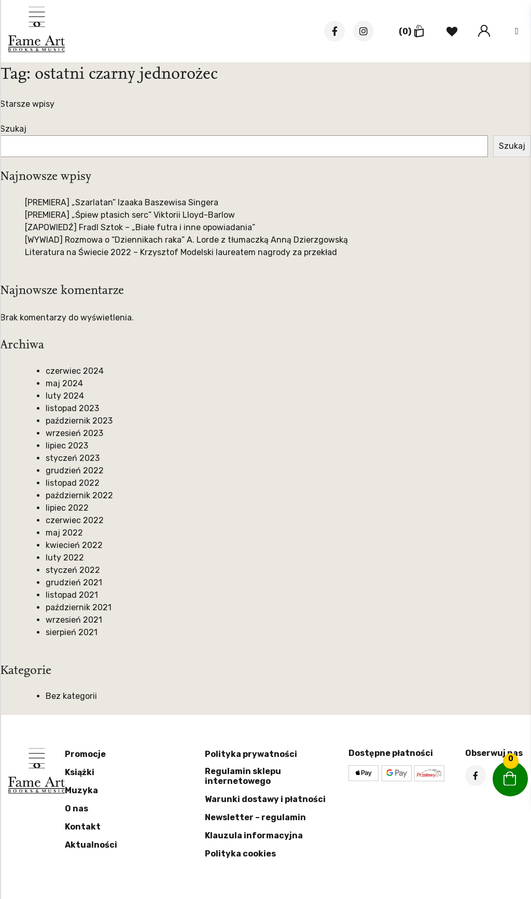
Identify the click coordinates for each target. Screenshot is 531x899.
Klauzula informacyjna (254, 835)
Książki (79, 772)
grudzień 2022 (75, 470)
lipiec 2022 (67, 508)
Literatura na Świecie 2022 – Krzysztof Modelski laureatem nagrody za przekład (181, 252)
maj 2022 (64, 533)
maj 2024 (64, 383)
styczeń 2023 (73, 458)
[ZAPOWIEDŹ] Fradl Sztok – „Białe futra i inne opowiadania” (140, 227)
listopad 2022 (73, 483)
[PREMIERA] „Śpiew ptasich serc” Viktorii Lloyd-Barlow (130, 215)
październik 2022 (79, 495)
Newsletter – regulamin (255, 817)
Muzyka (81, 790)
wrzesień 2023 (74, 433)
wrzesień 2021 (74, 620)
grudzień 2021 (74, 582)
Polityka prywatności (251, 754)
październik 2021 (78, 607)
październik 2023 (79, 421)
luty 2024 (65, 396)
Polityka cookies (240, 854)
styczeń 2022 (73, 570)
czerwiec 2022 (75, 520)
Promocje (85, 754)
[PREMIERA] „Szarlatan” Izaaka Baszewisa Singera (121, 202)
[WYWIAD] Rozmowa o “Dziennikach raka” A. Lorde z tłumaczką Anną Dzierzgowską (186, 240)
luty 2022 (65, 558)
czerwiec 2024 (75, 371)
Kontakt (83, 827)
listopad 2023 (72, 408)
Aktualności (91, 845)
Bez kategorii (71, 696)
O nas (76, 808)
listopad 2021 (72, 595)
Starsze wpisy (27, 104)
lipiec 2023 (67, 446)
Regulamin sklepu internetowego (243, 776)
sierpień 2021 (71, 632)
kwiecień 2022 (74, 545)
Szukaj (13, 129)
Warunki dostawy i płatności (265, 799)
